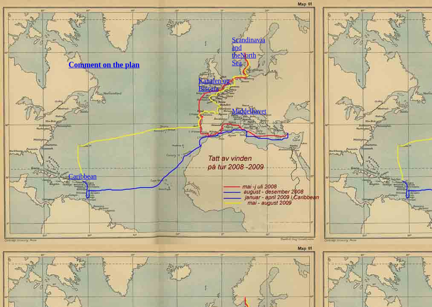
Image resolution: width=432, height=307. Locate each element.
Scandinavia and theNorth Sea (248, 51)
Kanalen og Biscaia (213, 84)
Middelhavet (249, 111)
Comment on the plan (104, 65)
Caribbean (83, 176)
